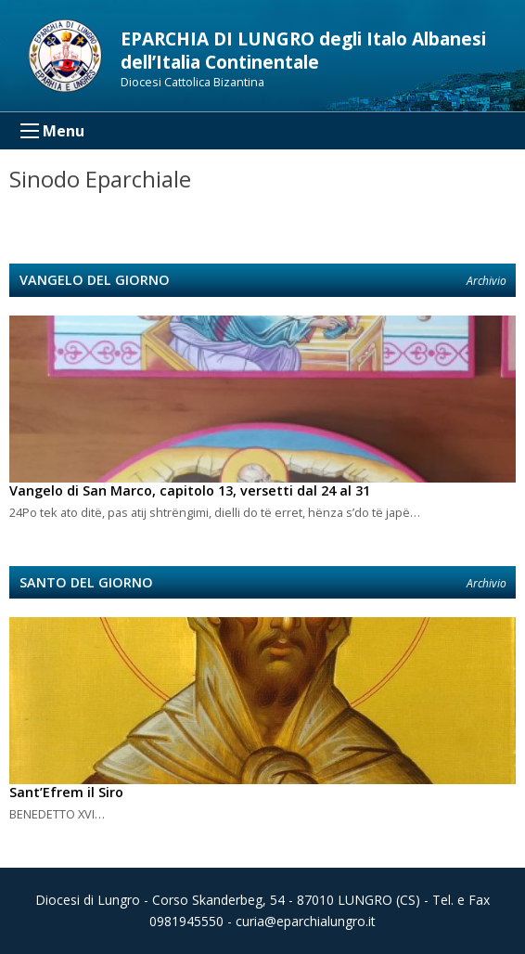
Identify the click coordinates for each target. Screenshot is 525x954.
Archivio (486, 281)
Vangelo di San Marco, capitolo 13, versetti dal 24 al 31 (189, 490)
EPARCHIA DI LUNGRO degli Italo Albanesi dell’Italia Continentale (303, 50)
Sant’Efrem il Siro (66, 792)
